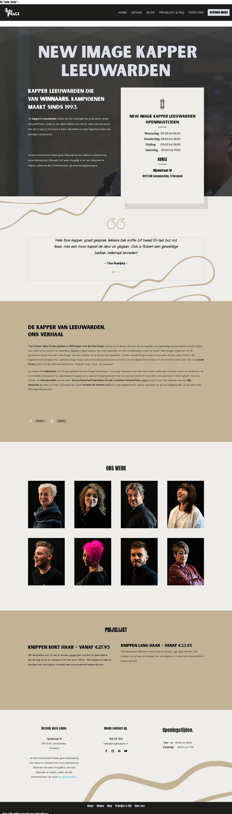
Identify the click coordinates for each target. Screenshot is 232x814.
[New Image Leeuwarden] (12, 12)
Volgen (40, 421)
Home (122, 12)
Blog (151, 12)
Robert (75, 350)
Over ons (196, 12)
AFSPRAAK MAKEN (219, 12)
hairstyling (64, 350)
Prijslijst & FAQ (171, 12)
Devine (137, 12)
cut (175, 651)
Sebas (144, 380)
